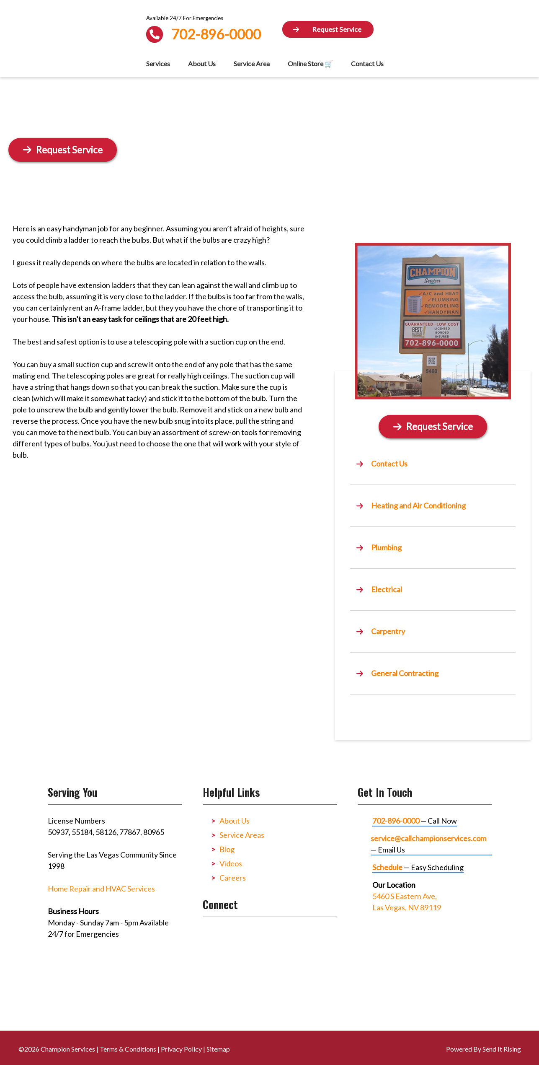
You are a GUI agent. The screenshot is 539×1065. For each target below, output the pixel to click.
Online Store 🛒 (310, 63)
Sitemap (218, 1049)
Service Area (252, 63)
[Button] (328, 29)
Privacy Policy (181, 1049)
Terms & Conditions (128, 1049)
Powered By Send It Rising (483, 1049)
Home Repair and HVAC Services (101, 888)
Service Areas (241, 835)
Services (158, 63)
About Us (202, 63)
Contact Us (367, 63)
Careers (232, 877)
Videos (230, 863)
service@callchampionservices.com (428, 838)
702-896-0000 (395, 820)
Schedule (387, 867)
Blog (227, 849)
